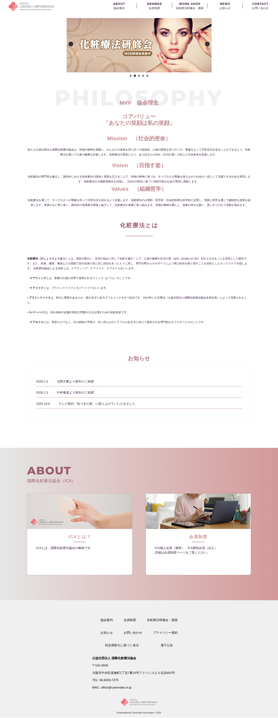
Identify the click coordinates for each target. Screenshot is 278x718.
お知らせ (107, 632)
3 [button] (139, 76)
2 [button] (135, 76)
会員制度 (130, 620)
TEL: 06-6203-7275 (105, 680)
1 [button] (131, 76)
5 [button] (147, 76)
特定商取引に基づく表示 (122, 645)
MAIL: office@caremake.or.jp (112, 687)
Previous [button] (70, 44)
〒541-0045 (100, 665)
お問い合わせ (133, 632)
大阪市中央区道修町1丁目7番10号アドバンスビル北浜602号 (133, 673)
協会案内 (107, 620)
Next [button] (207, 44)
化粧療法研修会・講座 (162, 620)
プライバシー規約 (165, 632)
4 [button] (143, 76)
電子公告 (167, 645)
